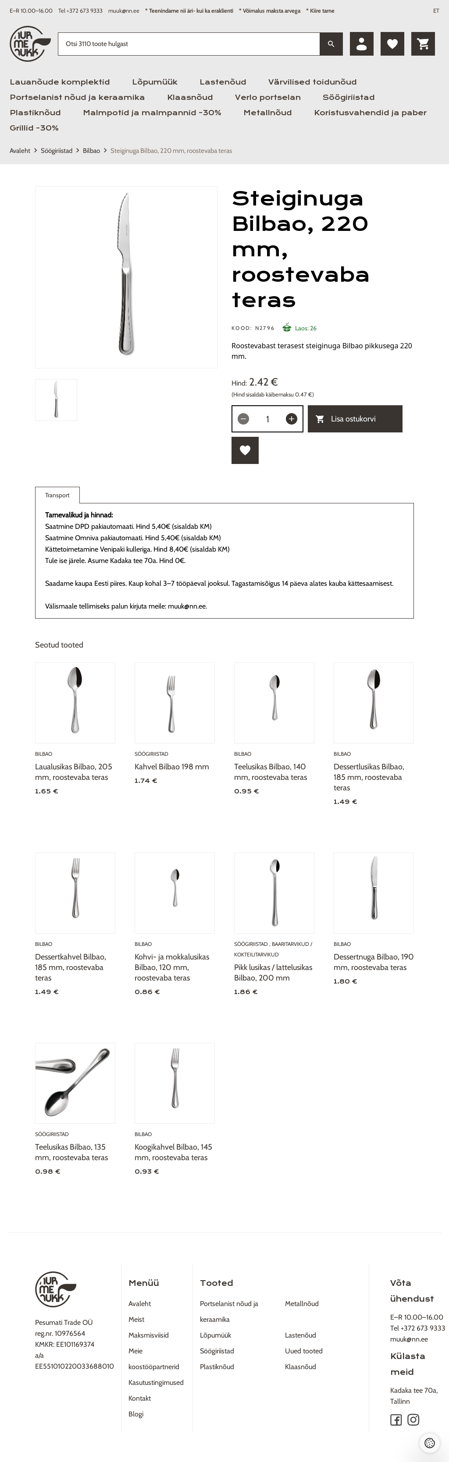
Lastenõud (223, 82)
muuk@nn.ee (123, 10)
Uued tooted (304, 1351)
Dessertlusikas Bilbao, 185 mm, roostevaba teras (369, 777)
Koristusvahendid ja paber (370, 113)
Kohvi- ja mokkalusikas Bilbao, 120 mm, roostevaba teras (172, 967)
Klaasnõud (190, 97)
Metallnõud (267, 113)
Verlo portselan (268, 97)
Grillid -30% (34, 128)
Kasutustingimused (156, 1382)
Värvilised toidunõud (312, 82)
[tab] (56, 400)
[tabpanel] (126, 277)
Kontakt (139, 1398)
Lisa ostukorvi (346, 419)
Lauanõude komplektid (60, 82)
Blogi (135, 1414)
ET (436, 10)
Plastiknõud (35, 113)
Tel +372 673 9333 (80, 10)
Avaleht (20, 151)
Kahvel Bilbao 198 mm (172, 767)
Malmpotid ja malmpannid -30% (152, 113)
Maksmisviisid (148, 1335)
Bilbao (91, 151)
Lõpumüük (155, 82)
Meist (136, 1319)
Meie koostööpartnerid (153, 1359)
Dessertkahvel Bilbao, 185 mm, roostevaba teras (70, 967)
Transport (57, 497)
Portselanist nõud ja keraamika (77, 97)
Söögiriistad (349, 97)
